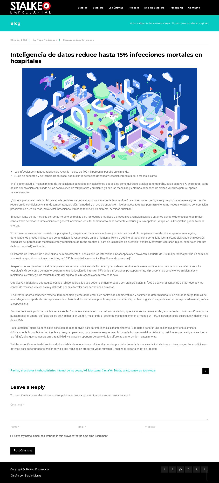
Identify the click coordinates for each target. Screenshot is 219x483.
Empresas (87, 40)
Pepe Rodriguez (47, 40)
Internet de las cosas (69, 370)
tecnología (149, 370)
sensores (136, 370)
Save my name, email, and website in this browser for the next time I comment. (61, 436)
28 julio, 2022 (18, 40)
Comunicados (71, 40)
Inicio (132, 23)
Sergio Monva (33, 475)
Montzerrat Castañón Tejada (104, 370)
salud (126, 370)
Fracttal (14, 370)
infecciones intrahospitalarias (38, 370)
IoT (85, 370)
